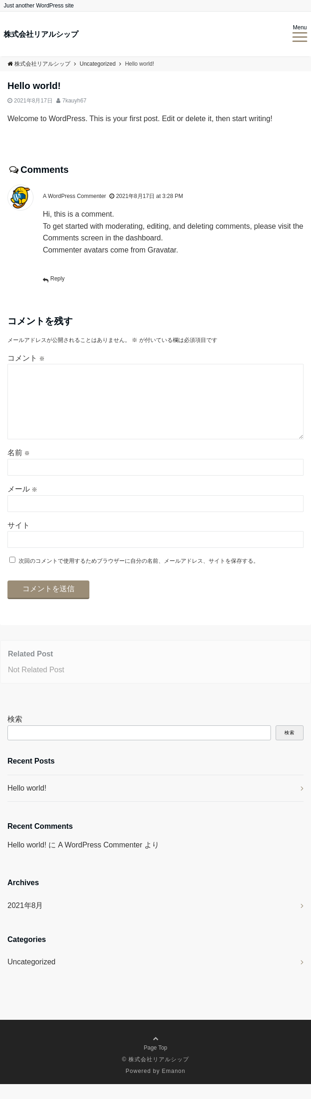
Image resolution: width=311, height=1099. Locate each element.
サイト (18, 540)
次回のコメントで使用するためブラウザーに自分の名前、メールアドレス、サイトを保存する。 (139, 576)
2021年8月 (25, 920)
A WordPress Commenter (74, 196)
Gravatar (162, 250)
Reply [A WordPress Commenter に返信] (57, 278)
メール (22, 504)
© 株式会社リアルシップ (155, 1074)
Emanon (174, 1086)
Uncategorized (31, 977)
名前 (18, 467)
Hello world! (27, 803)
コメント (26, 358)
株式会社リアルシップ (41, 34)
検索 (14, 734)
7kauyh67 (74, 100)
